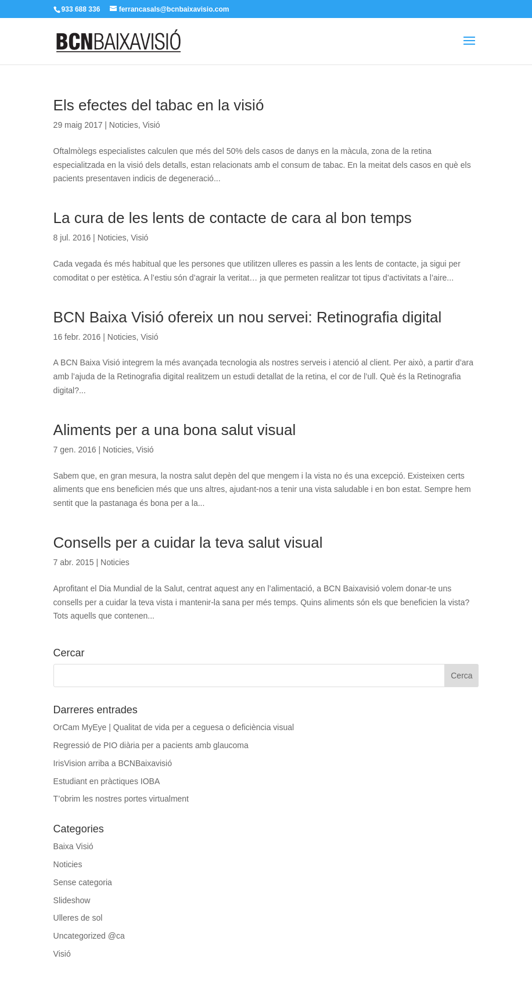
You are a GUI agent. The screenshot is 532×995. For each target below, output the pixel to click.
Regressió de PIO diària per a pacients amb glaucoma (151, 745)
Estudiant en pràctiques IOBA (106, 781)
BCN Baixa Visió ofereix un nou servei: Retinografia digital (247, 317)
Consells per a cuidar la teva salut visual (188, 542)
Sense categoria (82, 882)
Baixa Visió (73, 846)
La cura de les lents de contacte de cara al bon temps (232, 218)
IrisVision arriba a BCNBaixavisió (112, 763)
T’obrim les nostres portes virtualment (121, 798)
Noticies (123, 125)
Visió (151, 125)
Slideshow (72, 900)
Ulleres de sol (78, 917)
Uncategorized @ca (89, 935)
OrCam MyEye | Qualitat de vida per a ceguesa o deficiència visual (173, 727)
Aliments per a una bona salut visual (174, 430)
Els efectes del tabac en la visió (158, 105)
